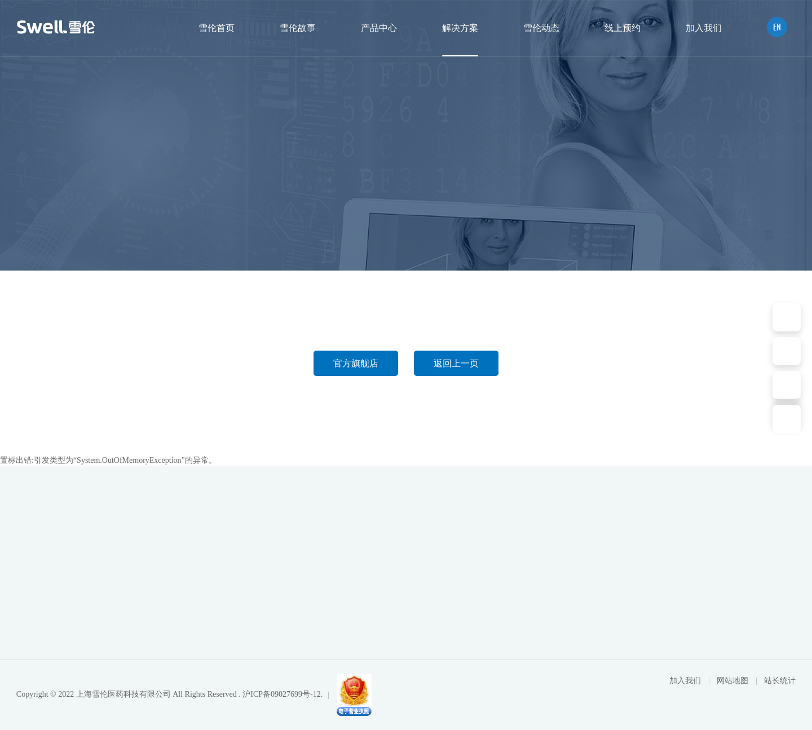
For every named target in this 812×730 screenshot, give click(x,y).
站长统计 (780, 680)
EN (777, 27)
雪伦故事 (298, 28)
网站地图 (734, 680)
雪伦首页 (216, 28)
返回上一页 (456, 363)
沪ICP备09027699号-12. (282, 694)
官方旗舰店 (355, 363)
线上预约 (622, 28)
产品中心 (379, 28)
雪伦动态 (541, 28)
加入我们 (704, 28)
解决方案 (460, 28)
